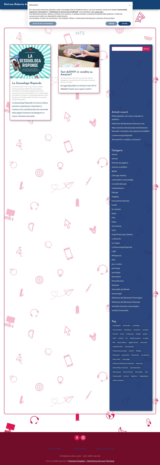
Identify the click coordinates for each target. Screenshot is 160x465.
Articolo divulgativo (18, 89)
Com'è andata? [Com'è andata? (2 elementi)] (117, 330)
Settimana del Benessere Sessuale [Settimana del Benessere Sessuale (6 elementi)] (123, 363)
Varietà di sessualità (18, 99)
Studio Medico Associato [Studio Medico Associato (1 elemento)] (120, 368)
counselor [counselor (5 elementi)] (145, 330)
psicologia (116, 273)
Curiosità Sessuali (74, 80)
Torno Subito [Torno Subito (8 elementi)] (139, 372)
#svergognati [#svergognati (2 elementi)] (117, 325)
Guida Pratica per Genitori (122, 234)
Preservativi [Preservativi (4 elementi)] (116, 355)
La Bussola (116, 239)
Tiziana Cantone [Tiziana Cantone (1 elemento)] (128, 372)
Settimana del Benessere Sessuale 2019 (128, 124)
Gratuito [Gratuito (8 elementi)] (120, 338)
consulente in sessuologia (20, 91)
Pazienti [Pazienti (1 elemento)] (131, 351)
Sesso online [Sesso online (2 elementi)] (116, 359)
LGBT (46, 95)
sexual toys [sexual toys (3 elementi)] (139, 363)
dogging (32, 91)
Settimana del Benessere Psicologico (127, 298)
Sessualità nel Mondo (31, 97)
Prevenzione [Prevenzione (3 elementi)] (135, 355)
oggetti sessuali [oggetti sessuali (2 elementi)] (133, 342)
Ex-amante (26, 93)
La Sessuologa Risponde (26, 83)
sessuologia (43, 97)
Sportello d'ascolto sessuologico (125, 306)
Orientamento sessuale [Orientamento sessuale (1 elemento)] (120, 351)
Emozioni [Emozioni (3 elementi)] (115, 334)
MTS (21, 97)
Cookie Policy (80, 449)
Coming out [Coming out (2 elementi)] (127, 330)
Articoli (40, 87)
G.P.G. (37, 93)
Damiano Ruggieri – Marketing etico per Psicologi (91, 461)
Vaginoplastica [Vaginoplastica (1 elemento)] (144, 376)
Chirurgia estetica (36, 89)
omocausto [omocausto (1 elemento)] (143, 342)
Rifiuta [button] (111, 23)
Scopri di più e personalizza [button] (43, 23)
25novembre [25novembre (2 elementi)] (126, 325)
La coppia (23, 95)
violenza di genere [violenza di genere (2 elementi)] (118, 380)
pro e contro (68, 82)
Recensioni (116, 277)
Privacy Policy (55, 449)
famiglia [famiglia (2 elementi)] (138, 334)
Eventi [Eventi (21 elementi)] (122, 334)
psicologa (116, 268)
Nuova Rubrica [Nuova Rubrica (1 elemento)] (121, 342)
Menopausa (16, 97)
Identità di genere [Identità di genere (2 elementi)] (135, 338)
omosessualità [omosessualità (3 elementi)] (129, 346)
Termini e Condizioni (105, 449)
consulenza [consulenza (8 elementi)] (136, 330)
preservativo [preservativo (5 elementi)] (125, 355)
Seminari (115, 285)
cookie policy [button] (98, 12)
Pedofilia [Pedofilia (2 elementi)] (138, 351)
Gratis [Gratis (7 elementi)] (114, 338)
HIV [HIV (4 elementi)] (127, 338)
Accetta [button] (124, 23)
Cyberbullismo (118, 188)
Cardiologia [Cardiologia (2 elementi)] (136, 325)
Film (113, 218)
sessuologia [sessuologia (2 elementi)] (126, 359)
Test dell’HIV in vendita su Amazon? (126, 140)
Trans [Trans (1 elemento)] (146, 372)
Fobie (114, 222)
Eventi (21, 93)
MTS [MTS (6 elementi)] (114, 342)
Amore (35, 87)
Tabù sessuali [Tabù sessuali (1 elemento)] (117, 372)
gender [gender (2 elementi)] (145, 334)
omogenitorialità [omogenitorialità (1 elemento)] (118, 346)
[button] (130, 5)
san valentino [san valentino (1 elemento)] (145, 355)
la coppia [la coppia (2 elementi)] (146, 338)
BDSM (27, 89)
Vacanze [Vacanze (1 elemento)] (126, 376)
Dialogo (115, 192)
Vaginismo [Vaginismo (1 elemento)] (134, 376)
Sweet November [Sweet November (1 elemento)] (135, 368)
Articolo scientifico (119, 167)
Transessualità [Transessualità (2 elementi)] (117, 376)
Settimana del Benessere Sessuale (126, 302)
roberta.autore (19, 87)
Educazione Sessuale (88, 80)
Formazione (116, 226)
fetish (32, 93)
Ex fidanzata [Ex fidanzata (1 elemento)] (130, 334)
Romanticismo (118, 281)
